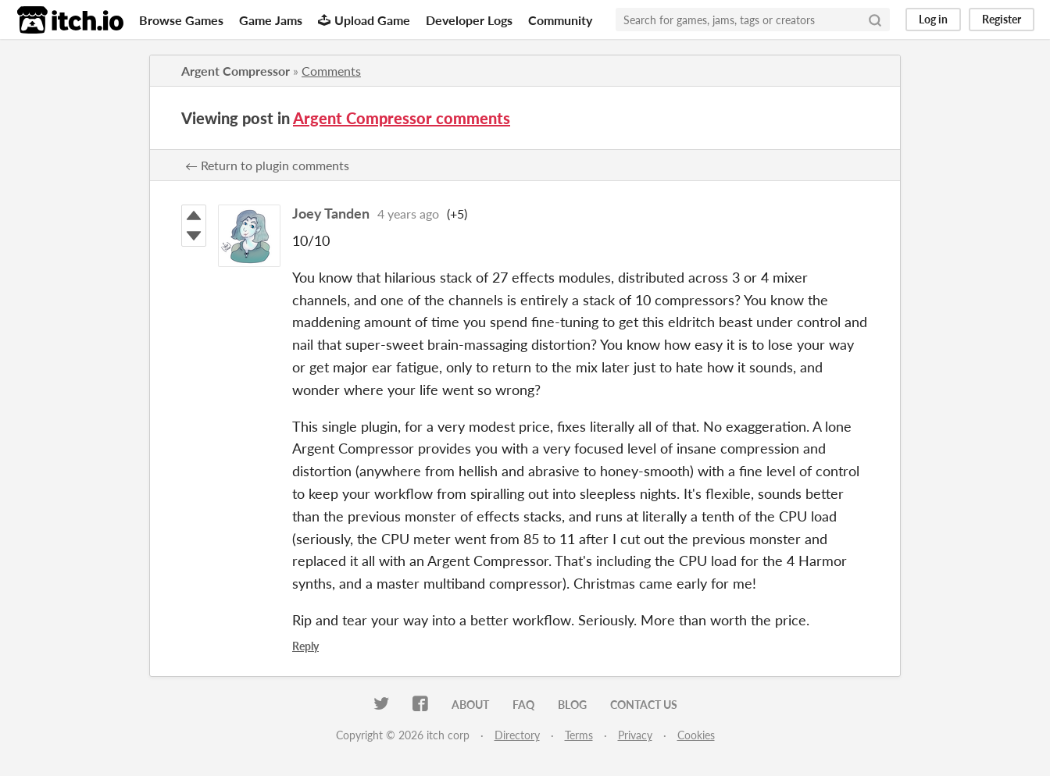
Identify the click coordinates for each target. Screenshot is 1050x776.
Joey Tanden (331, 213)
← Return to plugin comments (267, 165)
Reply (305, 646)
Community (560, 19)
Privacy (635, 735)
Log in (933, 19)
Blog (572, 704)
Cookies (696, 735)
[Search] (875, 19)
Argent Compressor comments (401, 118)
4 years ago (408, 213)
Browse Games (181, 19)
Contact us (643, 704)
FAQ (523, 704)
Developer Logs (469, 19)
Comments (331, 70)
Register (1001, 19)
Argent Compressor (235, 70)
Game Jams (270, 19)
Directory (517, 735)
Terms (579, 735)
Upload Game (364, 19)
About (470, 704)
